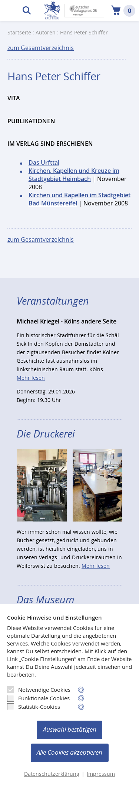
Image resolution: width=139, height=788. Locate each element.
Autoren (46, 32)
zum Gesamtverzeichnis (40, 48)
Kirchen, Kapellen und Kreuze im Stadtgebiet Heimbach (74, 175)
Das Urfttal (44, 162)
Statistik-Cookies (33, 706)
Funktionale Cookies (38, 698)
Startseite (19, 32)
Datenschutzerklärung (51, 774)
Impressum (101, 774)
